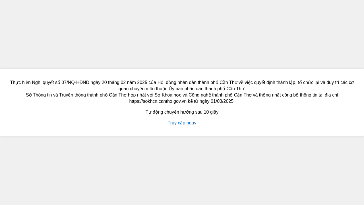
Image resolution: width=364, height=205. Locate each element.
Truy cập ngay (182, 122)
